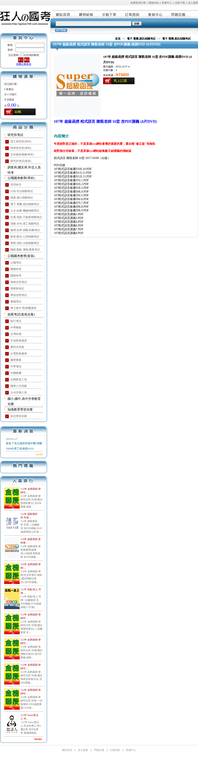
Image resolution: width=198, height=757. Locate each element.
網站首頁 (63, 14)
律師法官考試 (18, 282)
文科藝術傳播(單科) (22, 154)
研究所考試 (15, 135)
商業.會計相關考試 (21, 197)
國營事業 (15, 360)
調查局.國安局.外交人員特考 (24, 170)
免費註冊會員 (23, 64)
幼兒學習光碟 (18, 416)
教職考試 (15, 301)
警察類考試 (17, 288)
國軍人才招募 (18, 386)
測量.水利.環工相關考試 (24, 223)
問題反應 (178, 14)
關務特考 (15, 269)
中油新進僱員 (18, 340)
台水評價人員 (18, 392)
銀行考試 (15, 321)
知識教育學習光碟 (20, 409)
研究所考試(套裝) (20, 161)
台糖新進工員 (18, 379)
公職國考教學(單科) (21, 178)
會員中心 (155, 14)
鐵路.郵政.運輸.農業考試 (25, 249)
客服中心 (167, 2)
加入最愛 (193, 2)
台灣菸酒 (15, 334)
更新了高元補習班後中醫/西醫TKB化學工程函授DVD (24, 446)
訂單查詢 (132, 14)
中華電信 (15, 366)
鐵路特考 (15, 275)
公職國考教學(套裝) (21, 256)
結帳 (18, 112)
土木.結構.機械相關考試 (24, 210)
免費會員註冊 (138, 2)
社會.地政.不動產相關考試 (26, 217)
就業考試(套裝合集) (21, 314)
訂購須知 (115, 750)
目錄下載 (180, 2)
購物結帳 (86, 14)
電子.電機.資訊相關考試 (24, 204)
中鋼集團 (15, 373)
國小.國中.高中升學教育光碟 (24, 401)
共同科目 (15, 184)
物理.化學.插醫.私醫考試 (25, 230)
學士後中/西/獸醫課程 (23, 308)
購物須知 (154, 2)
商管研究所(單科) (20, 148)
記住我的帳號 (31, 55)
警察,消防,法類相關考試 (24, 243)
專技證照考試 (18, 295)
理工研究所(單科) (20, 141)
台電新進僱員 (18, 353)
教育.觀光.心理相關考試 (24, 236)
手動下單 (109, 14)
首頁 (117, 38)
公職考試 (15, 262)
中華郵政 (15, 327)
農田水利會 (17, 347)
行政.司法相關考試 (21, 191)
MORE (39, 454)
